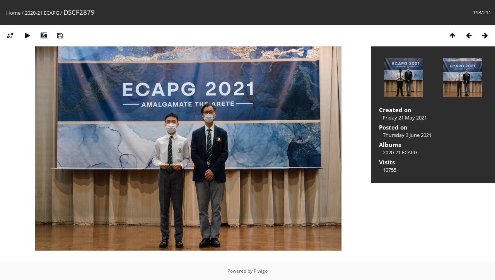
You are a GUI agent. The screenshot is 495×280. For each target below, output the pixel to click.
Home (13, 12)
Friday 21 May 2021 (405, 117)
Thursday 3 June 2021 (407, 134)
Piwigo (261, 271)
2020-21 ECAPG (42, 12)
